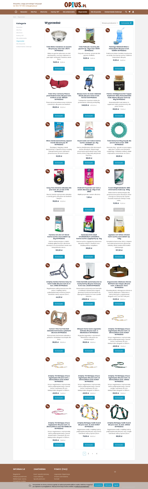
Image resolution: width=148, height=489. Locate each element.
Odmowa (108, 485)
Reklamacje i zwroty (19, 479)
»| (96, 454)
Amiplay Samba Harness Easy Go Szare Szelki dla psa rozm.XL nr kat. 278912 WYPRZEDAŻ (59, 284)
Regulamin (16, 474)
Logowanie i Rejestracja (62, 474)
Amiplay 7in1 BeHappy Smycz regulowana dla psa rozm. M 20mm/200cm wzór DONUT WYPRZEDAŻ (89, 379)
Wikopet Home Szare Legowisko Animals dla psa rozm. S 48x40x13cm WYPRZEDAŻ (89, 331)
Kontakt (56, 479)
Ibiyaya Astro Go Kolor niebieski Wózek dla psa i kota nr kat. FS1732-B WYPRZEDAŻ (89, 96)
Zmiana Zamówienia (61, 476)
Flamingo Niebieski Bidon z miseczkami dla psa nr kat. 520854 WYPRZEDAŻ (119, 49)
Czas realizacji (38, 476)
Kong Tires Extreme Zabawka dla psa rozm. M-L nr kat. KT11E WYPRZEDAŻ (59, 190)
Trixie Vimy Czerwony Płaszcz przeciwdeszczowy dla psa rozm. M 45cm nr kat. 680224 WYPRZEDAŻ (59, 97)
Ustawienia (98, 485)
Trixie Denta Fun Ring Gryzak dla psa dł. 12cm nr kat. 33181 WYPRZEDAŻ (119, 143)
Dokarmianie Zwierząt (24, 47)
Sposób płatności (39, 479)
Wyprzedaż (82, 12)
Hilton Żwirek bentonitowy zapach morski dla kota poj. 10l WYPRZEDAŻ (59, 143)
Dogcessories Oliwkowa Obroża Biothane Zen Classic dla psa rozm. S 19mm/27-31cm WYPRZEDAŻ (119, 285)
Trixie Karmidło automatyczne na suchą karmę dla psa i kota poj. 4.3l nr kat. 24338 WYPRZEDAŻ (89, 284)
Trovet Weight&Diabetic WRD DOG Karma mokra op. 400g (119, 189)
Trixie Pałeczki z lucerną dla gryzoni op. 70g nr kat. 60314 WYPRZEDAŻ (89, 49)
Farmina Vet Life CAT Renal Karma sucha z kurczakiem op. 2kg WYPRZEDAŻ (59, 237)
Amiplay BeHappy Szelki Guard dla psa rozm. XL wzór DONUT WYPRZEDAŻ (89, 425)
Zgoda (116, 485)
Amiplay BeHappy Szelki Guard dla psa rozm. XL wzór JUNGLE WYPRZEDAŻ (119, 425)
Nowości (23, 12)
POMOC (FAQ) (60, 469)
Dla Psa (34, 12)
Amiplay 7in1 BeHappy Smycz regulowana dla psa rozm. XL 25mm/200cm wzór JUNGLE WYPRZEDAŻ (119, 379)
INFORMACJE (19, 469)
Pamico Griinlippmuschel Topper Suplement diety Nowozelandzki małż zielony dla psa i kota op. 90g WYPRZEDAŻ (119, 97)
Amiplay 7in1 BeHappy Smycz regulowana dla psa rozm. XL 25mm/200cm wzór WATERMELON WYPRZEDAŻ (59, 426)
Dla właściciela (69, 12)
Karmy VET (55, 12)
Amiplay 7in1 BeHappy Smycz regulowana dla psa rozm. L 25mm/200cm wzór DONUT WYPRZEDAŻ (59, 379)
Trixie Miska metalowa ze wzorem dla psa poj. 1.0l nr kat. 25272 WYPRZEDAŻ (59, 49)
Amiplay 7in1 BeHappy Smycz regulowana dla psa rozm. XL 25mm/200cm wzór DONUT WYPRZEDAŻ (119, 332)
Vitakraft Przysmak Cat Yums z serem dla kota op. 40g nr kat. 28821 (89, 190)
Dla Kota (43, 12)
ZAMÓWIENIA (39, 469)
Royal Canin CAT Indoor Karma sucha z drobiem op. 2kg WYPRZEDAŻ (89, 143)
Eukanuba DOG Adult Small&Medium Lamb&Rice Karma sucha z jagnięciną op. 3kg (89, 237)
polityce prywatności (82, 486)
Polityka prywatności (20, 476)
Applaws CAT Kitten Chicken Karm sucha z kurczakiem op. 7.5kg (119, 237)
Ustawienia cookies (19, 481)
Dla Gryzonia (96, 12)
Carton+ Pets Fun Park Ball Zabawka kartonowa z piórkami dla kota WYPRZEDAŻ (59, 331)
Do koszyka (59, 69)
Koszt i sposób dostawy (41, 474)
